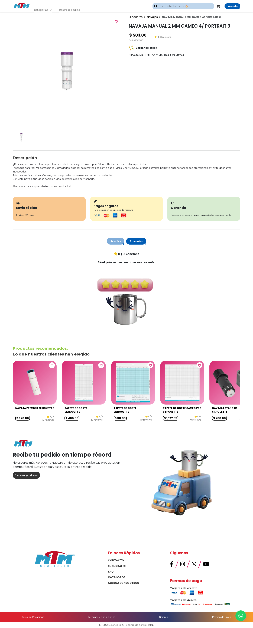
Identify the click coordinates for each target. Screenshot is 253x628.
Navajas (152, 17)
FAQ (110, 571)
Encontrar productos (26, 475)
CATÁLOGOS (116, 577)
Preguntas (136, 241)
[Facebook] (171, 565)
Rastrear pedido (69, 6)
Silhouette (136, 17)
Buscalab (148, 624)
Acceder (233, 6)
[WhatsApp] (194, 565)
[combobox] (183, 6)
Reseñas (116, 241)
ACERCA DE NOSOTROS (123, 583)
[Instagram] (182, 565)
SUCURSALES (117, 566)
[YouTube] (206, 565)
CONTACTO (116, 560)
